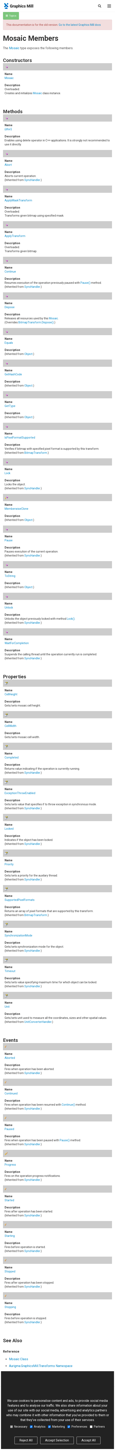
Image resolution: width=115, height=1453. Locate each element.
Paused (9, 1129)
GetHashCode (13, 374)
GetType (10, 406)
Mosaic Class (18, 1359)
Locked (9, 828)
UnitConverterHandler (38, 1021)
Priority (9, 864)
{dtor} (8, 129)
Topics (11, 15)
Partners (97, 1426)
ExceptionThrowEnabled (20, 793)
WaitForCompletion (17, 643)
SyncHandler (32, 180)
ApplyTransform (15, 236)
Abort (8, 164)
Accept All (88, 1440)
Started (9, 1200)
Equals (9, 342)
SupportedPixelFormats (20, 899)
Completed (12, 757)
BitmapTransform (29, 322)
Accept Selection (57, 1440)
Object (28, 354)
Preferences (77, 1426)
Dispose (10, 307)
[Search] (99, 6)
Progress (10, 1164)
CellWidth (10, 725)
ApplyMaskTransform (18, 200)
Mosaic (14, 48)
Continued (11, 1093)
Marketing (56, 1426)
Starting (10, 1235)
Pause (85, 282)
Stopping (10, 1307)
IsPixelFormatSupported (20, 437)
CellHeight (11, 694)
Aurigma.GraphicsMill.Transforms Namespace (40, 1366)
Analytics (38, 1426)
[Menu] (109, 6)
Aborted (10, 1057)
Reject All (26, 1440)
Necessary (18, 1426)
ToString (10, 576)
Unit (7, 1006)
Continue (10, 271)
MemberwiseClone (16, 508)
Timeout (10, 971)
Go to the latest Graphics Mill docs (80, 24)
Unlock (9, 607)
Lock (7, 473)
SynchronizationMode (18, 935)
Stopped (10, 1271)
